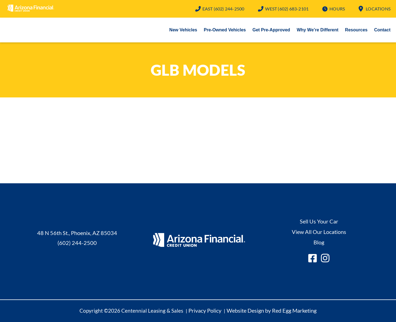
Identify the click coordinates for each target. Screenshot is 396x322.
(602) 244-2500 (223, 8)
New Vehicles (183, 30)
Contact (382, 30)
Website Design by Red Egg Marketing (272, 310)
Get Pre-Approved (271, 30)
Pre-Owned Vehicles (225, 30)
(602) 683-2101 (287, 8)
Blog (319, 242)
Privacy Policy (204, 310)
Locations (378, 8)
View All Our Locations (319, 231)
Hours (337, 8)
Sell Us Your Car (319, 221)
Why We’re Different (318, 30)
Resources (356, 30)
